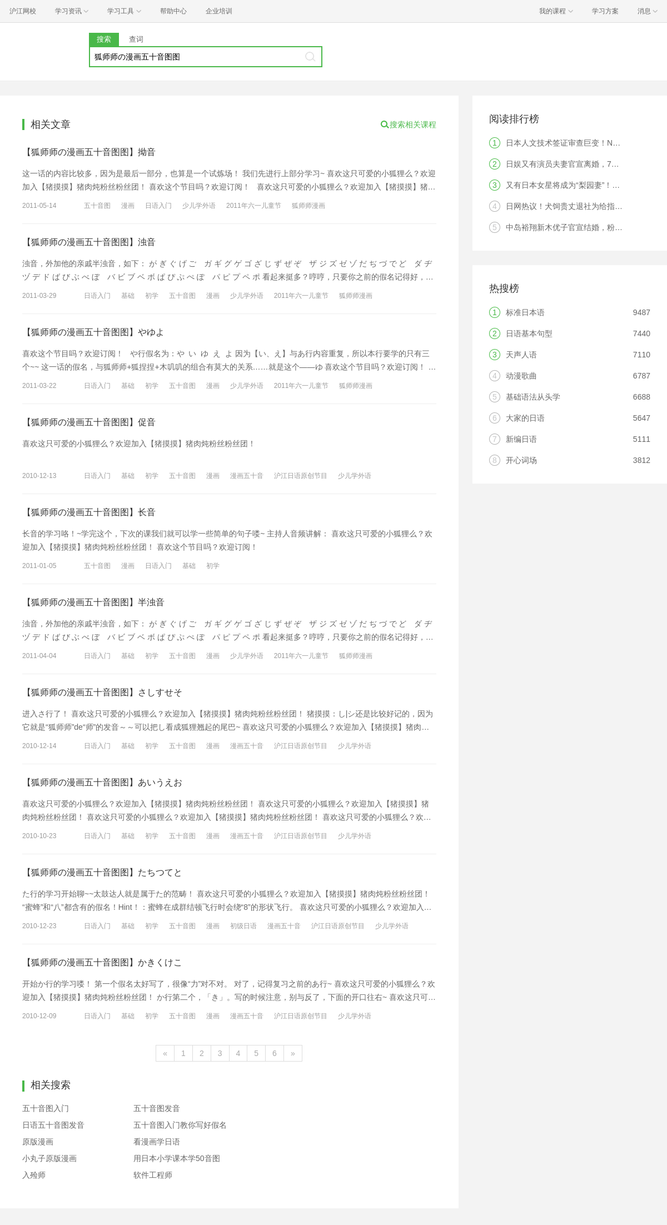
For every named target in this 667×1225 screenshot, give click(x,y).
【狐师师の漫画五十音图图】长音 (89, 512)
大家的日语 (525, 418)
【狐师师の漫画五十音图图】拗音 (89, 152)
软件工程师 (152, 1175)
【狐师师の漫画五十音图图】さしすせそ (102, 692)
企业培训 (219, 11)
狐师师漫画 (308, 206)
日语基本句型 (529, 333)
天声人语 (521, 354)
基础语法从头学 (533, 396)
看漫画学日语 (156, 1141)
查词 (136, 39)
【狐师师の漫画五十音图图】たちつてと (102, 872)
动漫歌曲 (521, 375)
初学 (151, 296)
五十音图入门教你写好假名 (180, 1125)
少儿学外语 (199, 206)
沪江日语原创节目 (300, 476)
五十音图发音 (156, 1108)
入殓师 (34, 1175)
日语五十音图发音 (53, 1125)
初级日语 (243, 926)
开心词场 (521, 460)
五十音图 (97, 206)
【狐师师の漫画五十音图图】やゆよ (93, 332)
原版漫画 (37, 1141)
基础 (128, 296)
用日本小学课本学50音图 (176, 1158)
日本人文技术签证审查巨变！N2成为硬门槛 (581, 142)
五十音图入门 (45, 1108)
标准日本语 (525, 312)
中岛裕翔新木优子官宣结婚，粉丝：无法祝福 (583, 227)
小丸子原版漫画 (49, 1158)
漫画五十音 (246, 476)
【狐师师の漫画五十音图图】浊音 (89, 242)
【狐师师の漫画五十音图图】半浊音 (93, 602)
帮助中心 (173, 11)
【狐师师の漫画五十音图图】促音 (89, 422)
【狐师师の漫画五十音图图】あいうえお (102, 782)
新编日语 (521, 439)
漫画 (128, 206)
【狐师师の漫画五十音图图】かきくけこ (102, 962)
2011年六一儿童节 (253, 206)
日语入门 (158, 206)
